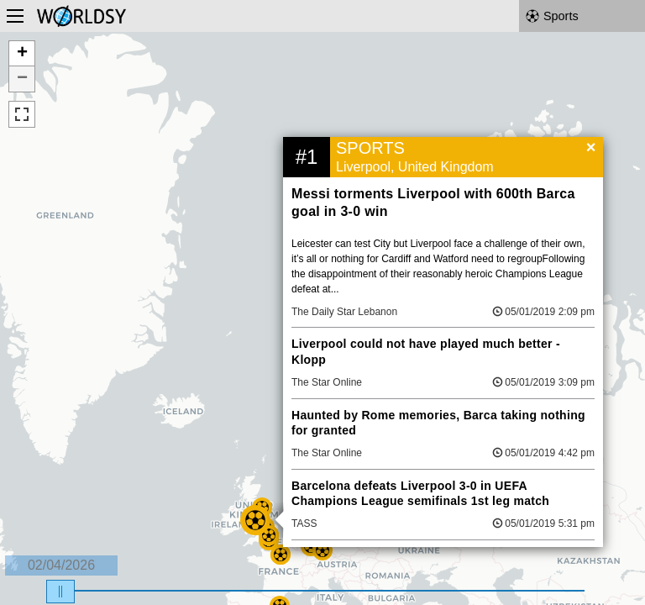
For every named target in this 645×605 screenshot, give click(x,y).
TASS (304, 523)
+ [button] (22, 53)
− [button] (22, 79)
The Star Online (326, 382)
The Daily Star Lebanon (344, 312)
